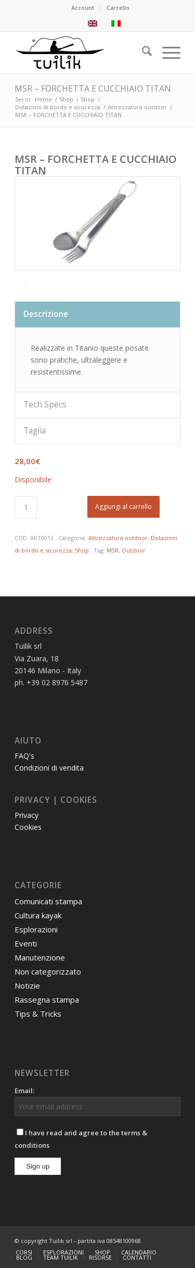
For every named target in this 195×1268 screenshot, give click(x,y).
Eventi (26, 943)
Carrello (118, 7)
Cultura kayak (38, 915)
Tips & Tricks (38, 1013)
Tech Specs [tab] (45, 404)
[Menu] (166, 52)
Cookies (28, 827)
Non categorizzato (48, 971)
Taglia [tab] (34, 430)
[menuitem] (83, 7)
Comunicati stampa (48, 901)
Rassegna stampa (47, 999)
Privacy (26, 815)
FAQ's (24, 756)
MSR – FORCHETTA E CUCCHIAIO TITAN (93, 88)
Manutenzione (40, 957)
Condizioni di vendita (49, 768)
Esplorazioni (36, 929)
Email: (24, 1090)
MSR (113, 550)
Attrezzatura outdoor (118, 538)
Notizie (27, 985)
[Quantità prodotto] (26, 507)
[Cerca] (142, 52)
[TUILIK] (81, 52)
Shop (82, 550)
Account (82, 7)
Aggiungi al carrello (123, 506)
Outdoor (134, 550)
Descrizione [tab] (45, 314)
